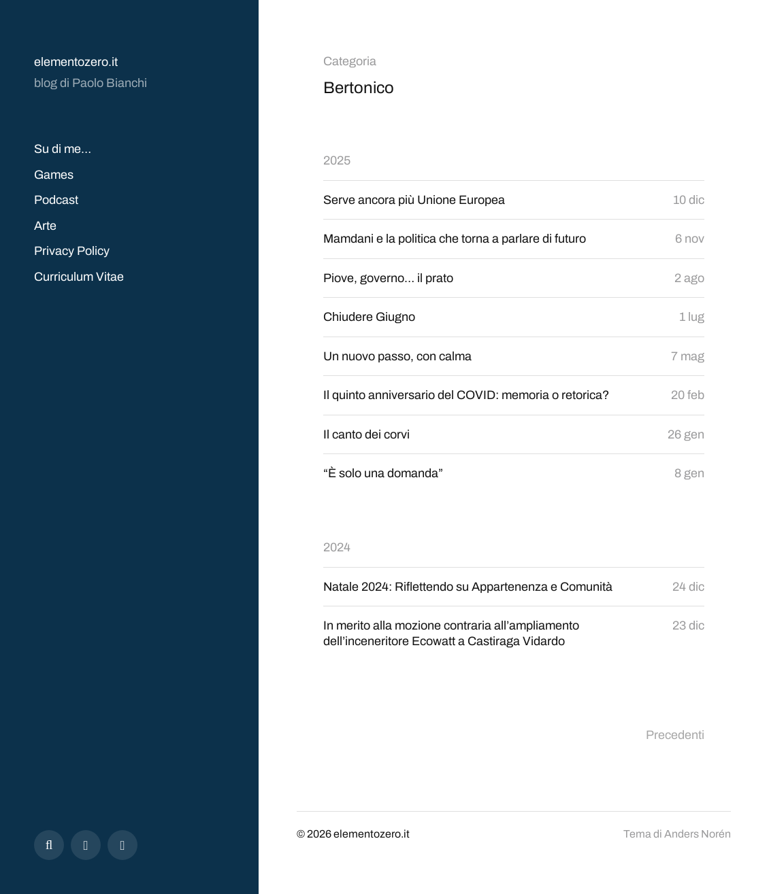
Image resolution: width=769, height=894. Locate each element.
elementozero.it (76, 62)
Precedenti (675, 735)
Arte (45, 226)
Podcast (56, 200)
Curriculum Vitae (79, 276)
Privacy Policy (72, 251)
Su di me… (62, 149)
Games (53, 175)
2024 (336, 547)
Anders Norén (697, 834)
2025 (336, 160)
